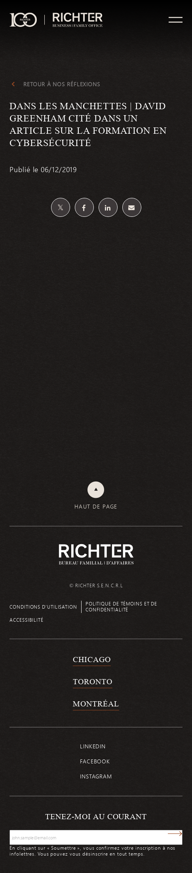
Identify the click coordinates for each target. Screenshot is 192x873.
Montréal (96, 703)
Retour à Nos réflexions (61, 84)
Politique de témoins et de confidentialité (121, 606)
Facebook (95, 761)
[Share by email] (131, 207)
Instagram (96, 776)
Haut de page (96, 506)
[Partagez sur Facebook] (84, 207)
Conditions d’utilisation (43, 607)
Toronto (92, 681)
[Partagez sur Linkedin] (108, 207)
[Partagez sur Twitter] (60, 207)
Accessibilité (27, 620)
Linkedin (93, 746)
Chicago (91, 659)
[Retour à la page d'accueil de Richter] (96, 554)
